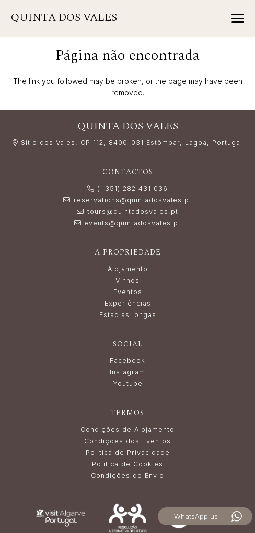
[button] (238, 18)
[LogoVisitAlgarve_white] (60, 517)
